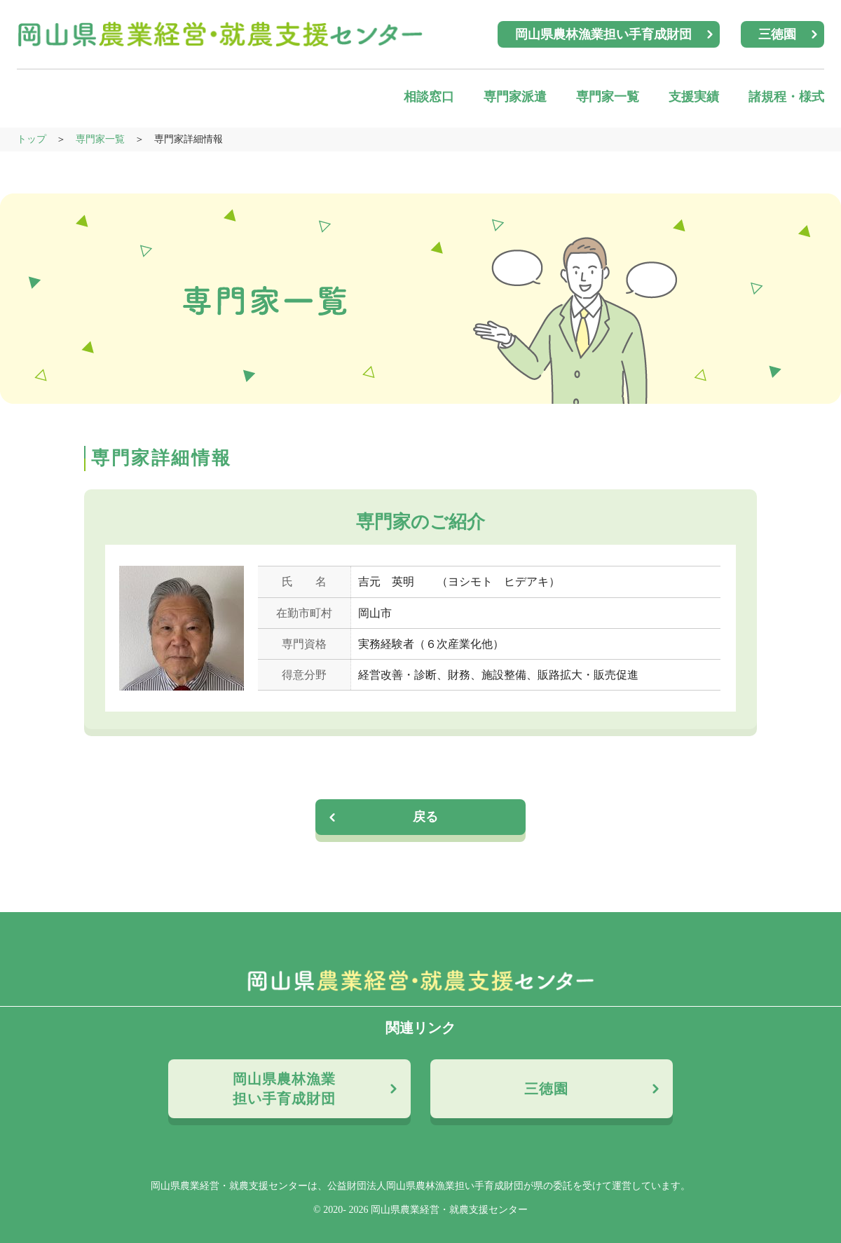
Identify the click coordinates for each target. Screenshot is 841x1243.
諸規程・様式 (786, 97)
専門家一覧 (607, 97)
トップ (31, 139)
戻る (426, 817)
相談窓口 (429, 97)
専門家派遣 (515, 97)
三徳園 (777, 34)
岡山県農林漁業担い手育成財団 (603, 34)
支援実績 (694, 97)
